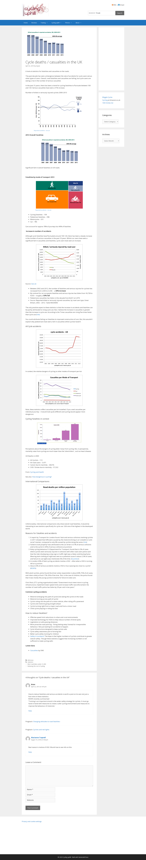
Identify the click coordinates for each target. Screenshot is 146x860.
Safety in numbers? (37, 636)
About (79, 22)
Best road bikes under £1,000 (37, 664)
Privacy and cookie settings (32, 821)
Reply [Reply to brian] (30, 711)
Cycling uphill (57, 22)
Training (45, 22)
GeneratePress (83, 857)
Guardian (75, 559)
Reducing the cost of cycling (36, 666)
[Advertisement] (111, 59)
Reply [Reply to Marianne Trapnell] (30, 752)
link (85, 542)
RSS (114, 5)
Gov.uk (33, 284)
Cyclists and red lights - (41, 729)
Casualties (34, 650)
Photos (69, 22)
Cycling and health (37, 472)
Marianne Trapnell (38, 737)
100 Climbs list (107, 103)
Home (26, 23)
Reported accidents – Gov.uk (42, 130)
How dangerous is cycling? (42, 477)
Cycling (105, 100)
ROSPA (33, 568)
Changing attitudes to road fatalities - (47, 721)
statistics (30, 662)
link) (38, 314)
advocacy (30, 660)
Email (121, 5)
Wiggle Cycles (107, 97)
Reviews (34, 23)
